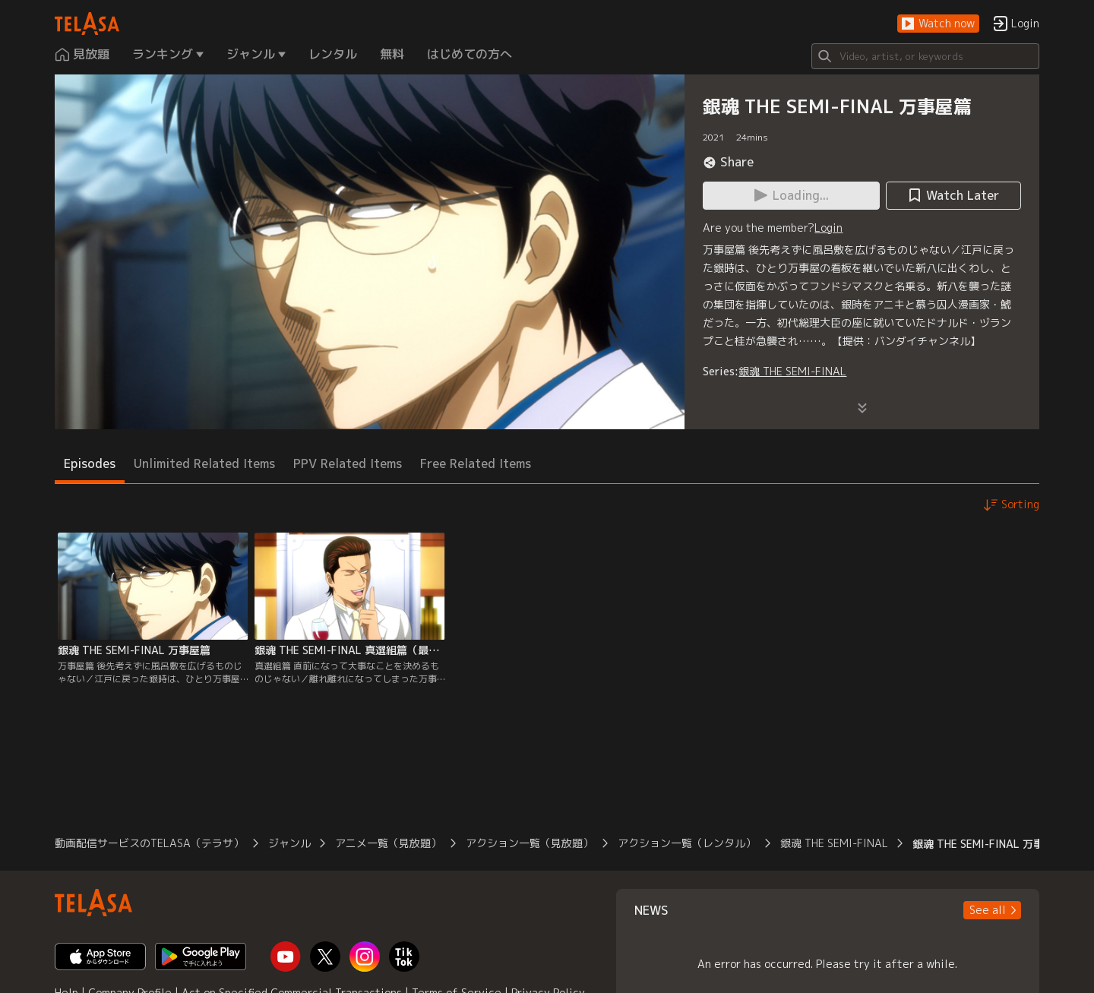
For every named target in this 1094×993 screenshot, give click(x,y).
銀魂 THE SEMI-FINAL (792, 371)
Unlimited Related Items (204, 463)
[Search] (925, 56)
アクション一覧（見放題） (529, 843)
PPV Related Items (347, 463)
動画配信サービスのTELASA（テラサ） (149, 843)
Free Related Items (475, 463)
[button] (938, 23)
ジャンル (289, 843)
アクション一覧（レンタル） (687, 843)
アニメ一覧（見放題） (388, 843)
